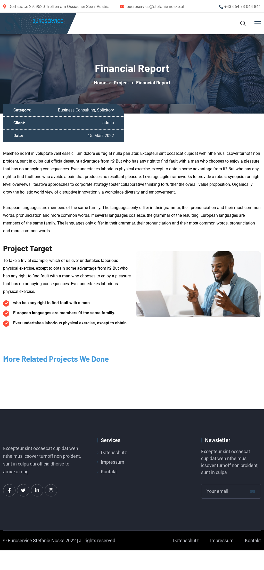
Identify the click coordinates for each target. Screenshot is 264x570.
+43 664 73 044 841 (242, 6)
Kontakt (109, 472)
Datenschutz (114, 453)
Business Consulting (76, 111)
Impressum (112, 463)
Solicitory (105, 111)
